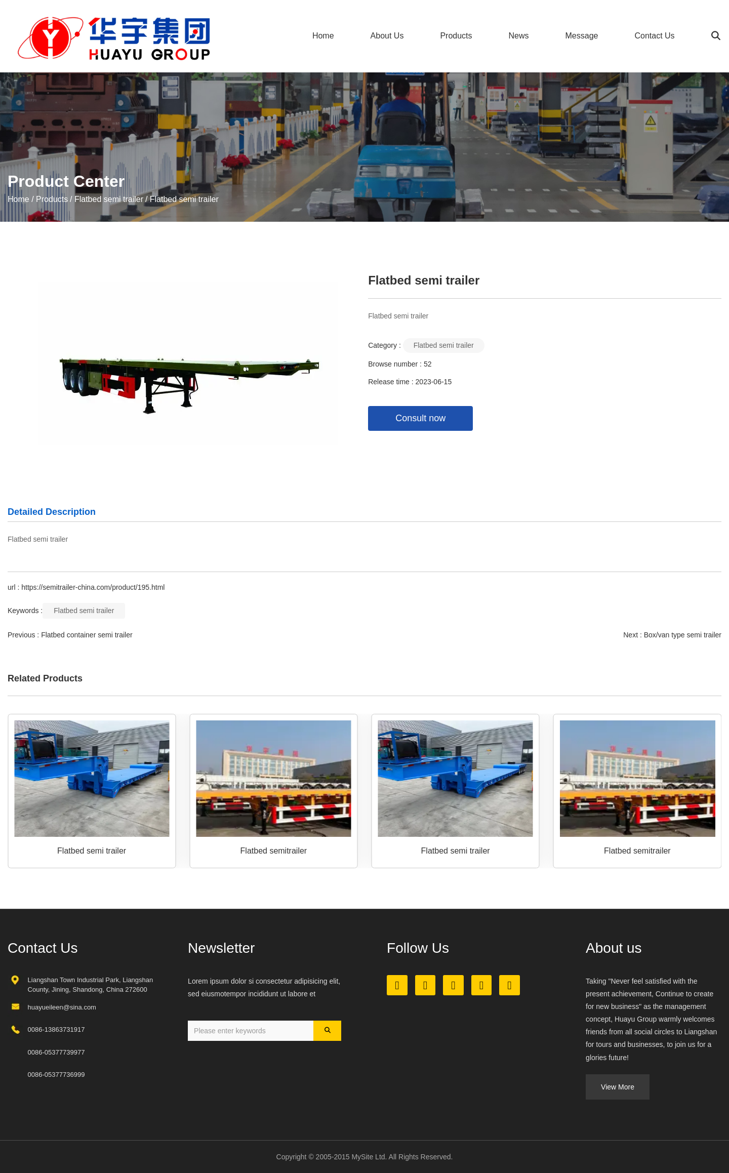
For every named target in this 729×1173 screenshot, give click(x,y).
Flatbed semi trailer (108, 199)
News (519, 35)
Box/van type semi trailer (682, 635)
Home (323, 35)
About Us (387, 35)
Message (581, 35)
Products (456, 35)
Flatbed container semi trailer (87, 635)
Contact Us (654, 35)
